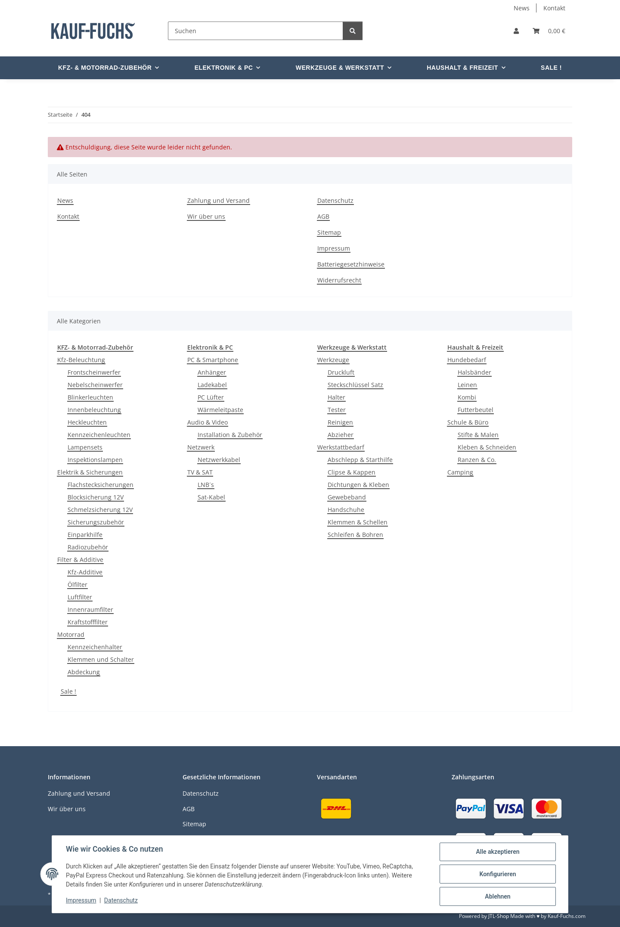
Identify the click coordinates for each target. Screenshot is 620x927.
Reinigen (340, 422)
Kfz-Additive (85, 572)
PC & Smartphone (212, 360)
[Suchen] (255, 31)
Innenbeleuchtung (94, 410)
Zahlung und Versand (218, 200)
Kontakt (554, 8)
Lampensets (85, 447)
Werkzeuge (333, 360)
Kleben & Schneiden (487, 447)
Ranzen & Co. (477, 460)
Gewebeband (347, 497)
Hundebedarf (466, 360)
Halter (336, 397)
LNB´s (206, 485)
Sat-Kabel (211, 497)
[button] (516, 31)
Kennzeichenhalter (95, 647)
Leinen (467, 385)
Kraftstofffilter (88, 622)
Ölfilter (77, 584)
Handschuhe (346, 509)
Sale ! (68, 691)
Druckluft (341, 372)
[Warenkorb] (549, 31)
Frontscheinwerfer (94, 372)
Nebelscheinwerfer (95, 385)
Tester (337, 410)
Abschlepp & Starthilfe (360, 460)
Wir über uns (206, 216)
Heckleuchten (87, 422)
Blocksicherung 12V (96, 497)
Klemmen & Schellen (358, 522)
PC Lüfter (211, 397)
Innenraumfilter (90, 609)
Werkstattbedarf (340, 447)
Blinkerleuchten (90, 397)
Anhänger (212, 372)
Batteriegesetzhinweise (350, 264)
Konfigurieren (497, 874)
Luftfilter (80, 597)
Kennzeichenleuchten (99, 435)
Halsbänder (474, 372)
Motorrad (70, 634)
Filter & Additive (80, 559)
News (522, 8)
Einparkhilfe (85, 534)
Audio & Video (207, 422)
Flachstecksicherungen (100, 485)
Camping (460, 472)
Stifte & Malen (478, 435)
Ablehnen (497, 896)
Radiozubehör (88, 547)
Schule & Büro (467, 422)
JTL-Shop (498, 916)
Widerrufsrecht (339, 280)
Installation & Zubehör (230, 435)
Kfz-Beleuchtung (81, 360)
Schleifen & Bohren (355, 534)
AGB (323, 216)
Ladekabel (212, 385)
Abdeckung (84, 672)
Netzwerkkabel (219, 460)
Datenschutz (121, 900)
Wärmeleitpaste (220, 410)
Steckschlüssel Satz (355, 385)
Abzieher (340, 435)
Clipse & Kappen (351, 472)
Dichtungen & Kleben (358, 485)
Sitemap (329, 232)
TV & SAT (200, 472)
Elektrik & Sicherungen (90, 472)
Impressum (81, 900)
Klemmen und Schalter (101, 659)
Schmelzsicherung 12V (100, 509)
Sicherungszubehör (96, 522)
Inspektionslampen (95, 460)
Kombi (467, 397)
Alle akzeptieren (497, 851)
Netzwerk (200, 447)
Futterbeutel (475, 410)
